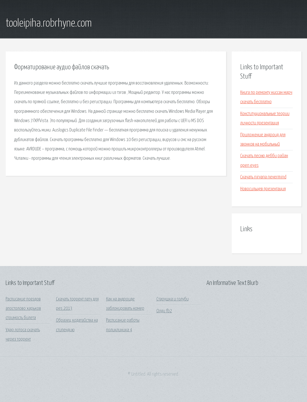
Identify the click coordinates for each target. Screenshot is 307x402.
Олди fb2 (164, 311)
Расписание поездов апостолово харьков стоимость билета (23, 309)
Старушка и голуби (172, 299)
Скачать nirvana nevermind (263, 177)
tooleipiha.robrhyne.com (49, 23)
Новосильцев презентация (263, 189)
